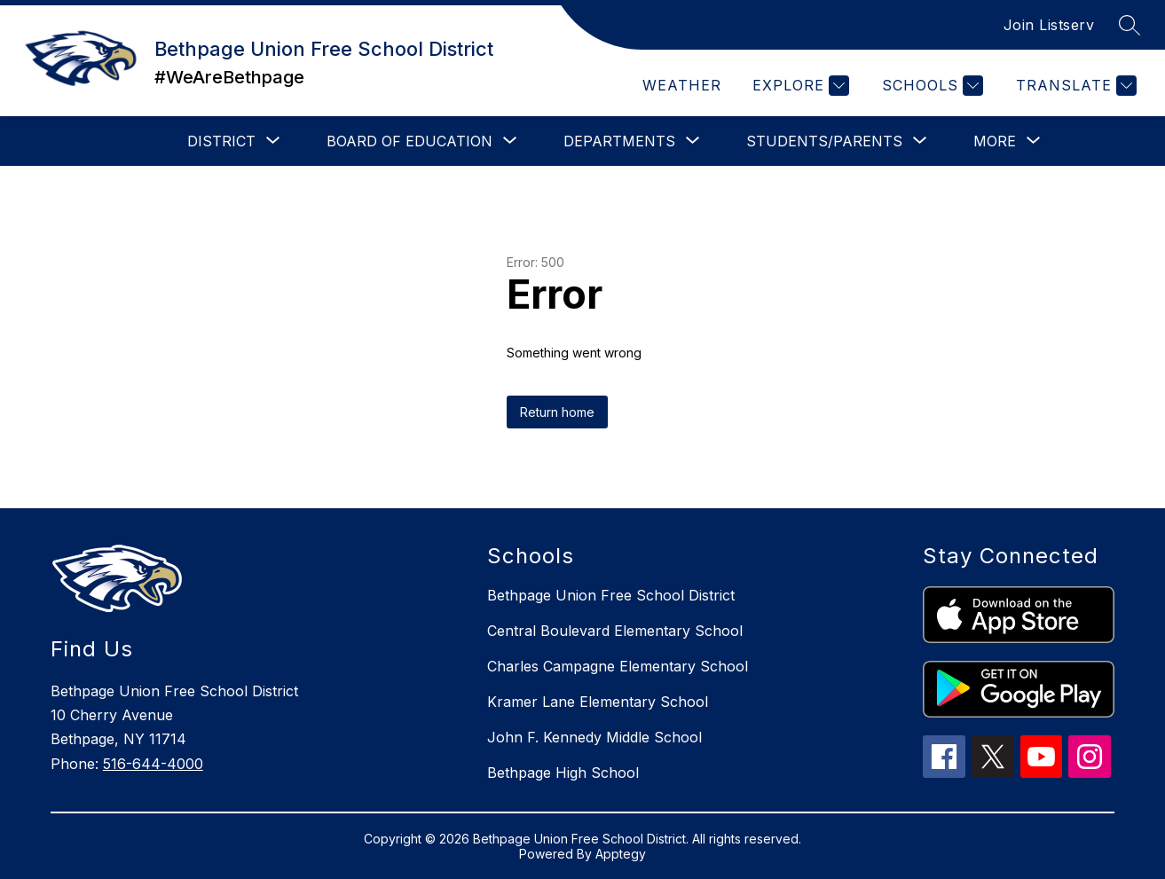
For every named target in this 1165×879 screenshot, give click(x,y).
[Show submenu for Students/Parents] (824, 141)
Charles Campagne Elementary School (617, 666)
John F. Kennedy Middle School (594, 737)
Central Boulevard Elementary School (615, 631)
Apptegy (620, 853)
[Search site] (1129, 24)
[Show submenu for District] (221, 141)
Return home (557, 412)
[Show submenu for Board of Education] (409, 141)
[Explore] (798, 86)
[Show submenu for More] (994, 141)
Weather (681, 85)
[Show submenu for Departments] (619, 141)
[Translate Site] (1074, 86)
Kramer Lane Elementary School (597, 701)
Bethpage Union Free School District (611, 595)
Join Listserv (1049, 25)
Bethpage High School (563, 772)
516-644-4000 (153, 764)
